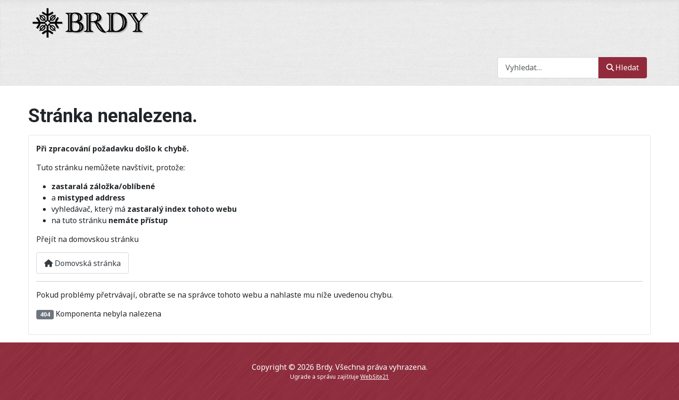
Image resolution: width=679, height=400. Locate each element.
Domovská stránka (82, 263)
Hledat (622, 67)
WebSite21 (374, 377)
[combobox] (548, 67)
